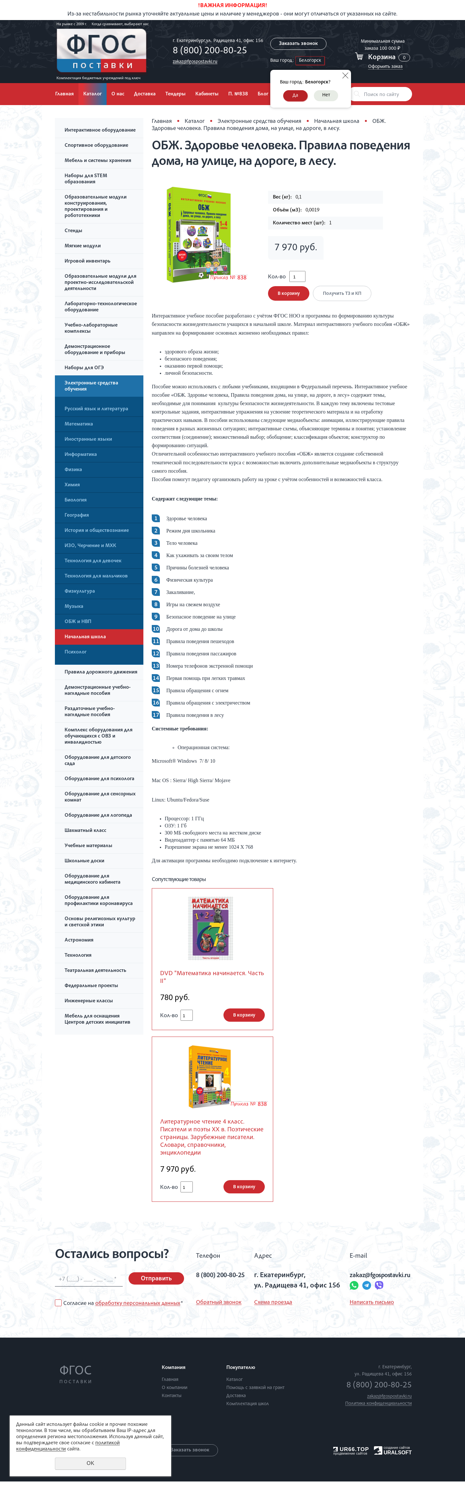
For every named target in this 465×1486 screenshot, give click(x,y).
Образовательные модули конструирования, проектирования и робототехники (96, 207)
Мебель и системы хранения (98, 161)
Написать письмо (366, 1307)
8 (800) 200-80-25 (208, 51)
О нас (117, 94)
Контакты (171, 1400)
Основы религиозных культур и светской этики (100, 922)
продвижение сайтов (350, 1457)
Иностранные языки (88, 439)
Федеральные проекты (91, 986)
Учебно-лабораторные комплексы (91, 328)
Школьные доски (84, 861)
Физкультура (80, 591)
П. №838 (238, 94)
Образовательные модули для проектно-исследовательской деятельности (100, 283)
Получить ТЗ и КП (343, 296)
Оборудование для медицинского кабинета (92, 879)
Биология (76, 500)
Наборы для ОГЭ (84, 368)
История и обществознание (97, 530)
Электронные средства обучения (91, 386)
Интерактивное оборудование (100, 130)
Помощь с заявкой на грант (255, 1392)
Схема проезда (272, 1307)
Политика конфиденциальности (378, 1408)
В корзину (289, 296)
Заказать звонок (297, 44)
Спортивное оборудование (96, 145)
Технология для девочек (93, 561)
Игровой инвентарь (87, 261)
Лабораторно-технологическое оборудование (101, 307)
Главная (64, 94)
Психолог (76, 652)
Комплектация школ (247, 1408)
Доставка (145, 94)
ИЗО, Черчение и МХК (90, 546)
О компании (174, 1392)
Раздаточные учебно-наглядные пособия (90, 712)
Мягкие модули (83, 246)
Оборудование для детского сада (98, 761)
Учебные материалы (88, 846)
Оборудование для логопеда (98, 815)
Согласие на (123, 1308)
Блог (263, 94)
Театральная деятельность (95, 971)
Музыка (74, 606)
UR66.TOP (351, 1453)
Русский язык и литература (96, 409)
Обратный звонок (219, 1307)
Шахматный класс (85, 831)
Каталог (92, 94)
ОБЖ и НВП (78, 622)
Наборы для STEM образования (86, 179)
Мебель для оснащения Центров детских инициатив (97, 1019)
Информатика (81, 455)
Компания (173, 1372)
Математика (79, 424)
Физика (73, 470)
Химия (72, 485)
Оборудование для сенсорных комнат (100, 797)
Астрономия (79, 940)
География (77, 515)
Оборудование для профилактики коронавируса (99, 901)
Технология (78, 955)
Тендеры (175, 94)
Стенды (73, 231)
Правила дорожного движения (101, 672)
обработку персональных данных (137, 1308)
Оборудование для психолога (99, 779)
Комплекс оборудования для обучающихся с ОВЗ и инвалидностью (98, 736)
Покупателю (240, 1372)
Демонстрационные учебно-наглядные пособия (98, 690)
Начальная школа (85, 637)
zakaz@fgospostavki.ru (193, 61)
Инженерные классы (89, 1001)
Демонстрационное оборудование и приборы (95, 350)
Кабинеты (207, 94)
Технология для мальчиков (96, 576)
